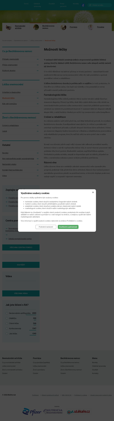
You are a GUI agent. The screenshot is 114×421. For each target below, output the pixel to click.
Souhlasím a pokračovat (68, 227)
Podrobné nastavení (46, 227)
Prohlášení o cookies (74, 221)
